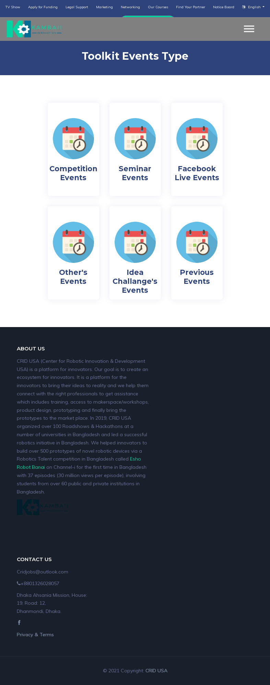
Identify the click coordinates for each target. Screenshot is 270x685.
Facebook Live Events (197, 173)
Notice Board (223, 7)
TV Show (12, 7)
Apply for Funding (43, 7)
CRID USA (156, 670)
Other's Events (73, 277)
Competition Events (73, 173)
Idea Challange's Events (135, 281)
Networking (130, 7)
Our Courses (158, 7)
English (252, 7)
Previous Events (197, 277)
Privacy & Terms (35, 634)
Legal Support (77, 7)
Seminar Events (135, 173)
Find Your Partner (190, 7)
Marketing (104, 7)
